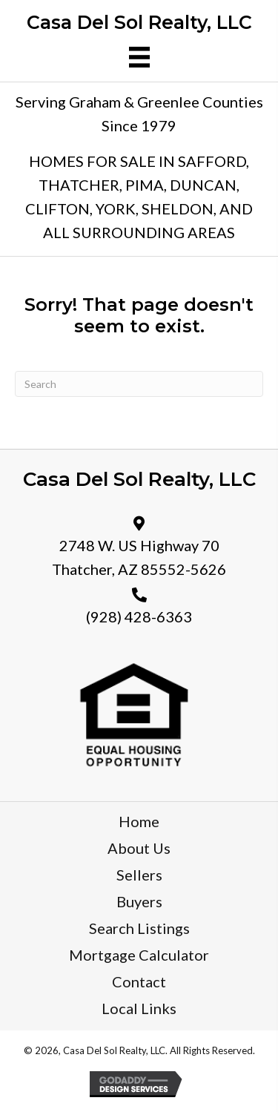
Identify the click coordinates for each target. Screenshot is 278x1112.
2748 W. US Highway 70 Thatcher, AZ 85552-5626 (139, 557)
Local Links (139, 1008)
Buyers (139, 901)
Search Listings (139, 928)
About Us (139, 848)
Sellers (139, 875)
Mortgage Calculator (139, 955)
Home (139, 821)
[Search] (139, 384)
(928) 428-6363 (139, 616)
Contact (139, 981)
